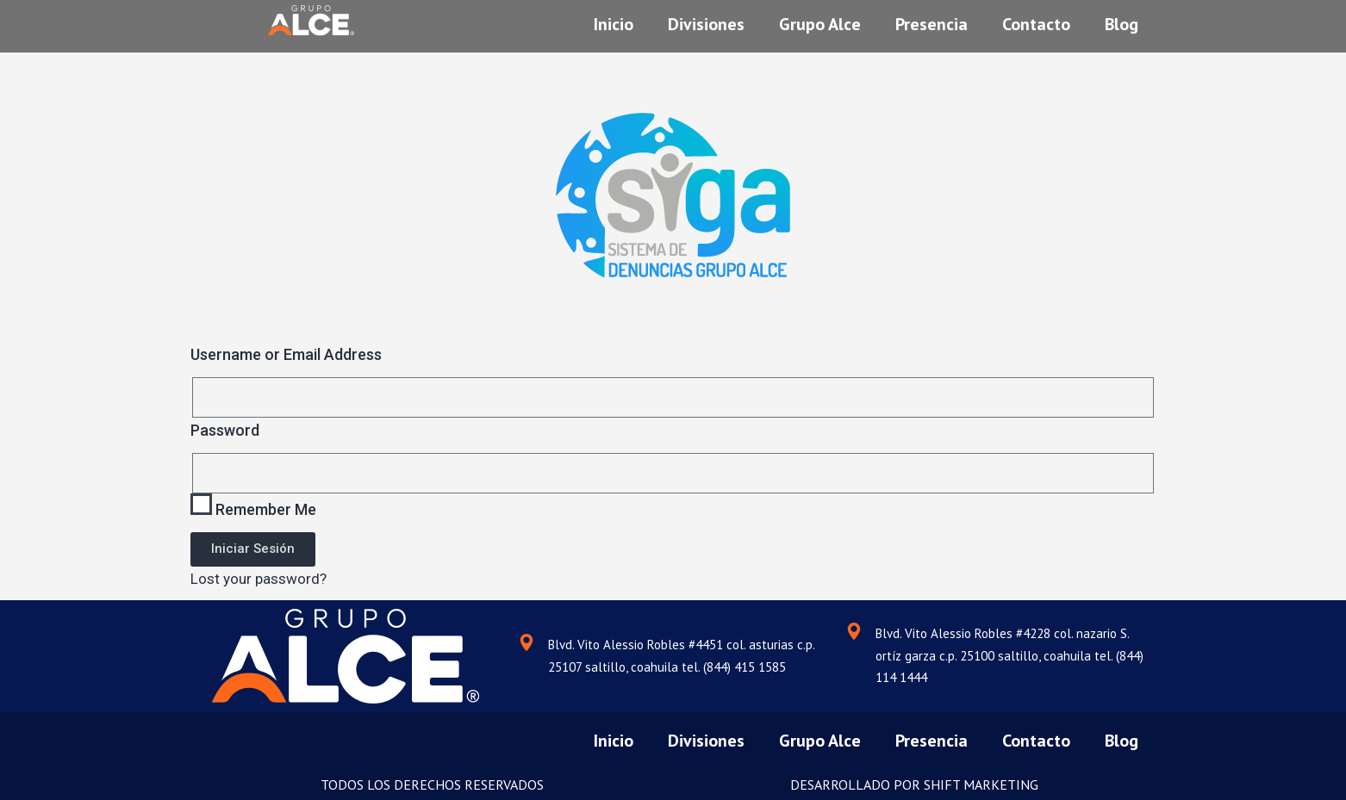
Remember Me (253, 505)
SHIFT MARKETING (981, 784)
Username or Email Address (286, 354)
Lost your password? (258, 578)
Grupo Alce (820, 20)
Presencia (931, 20)
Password (224, 430)
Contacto (1036, 20)
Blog (1121, 20)
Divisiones (706, 20)
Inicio (613, 20)
